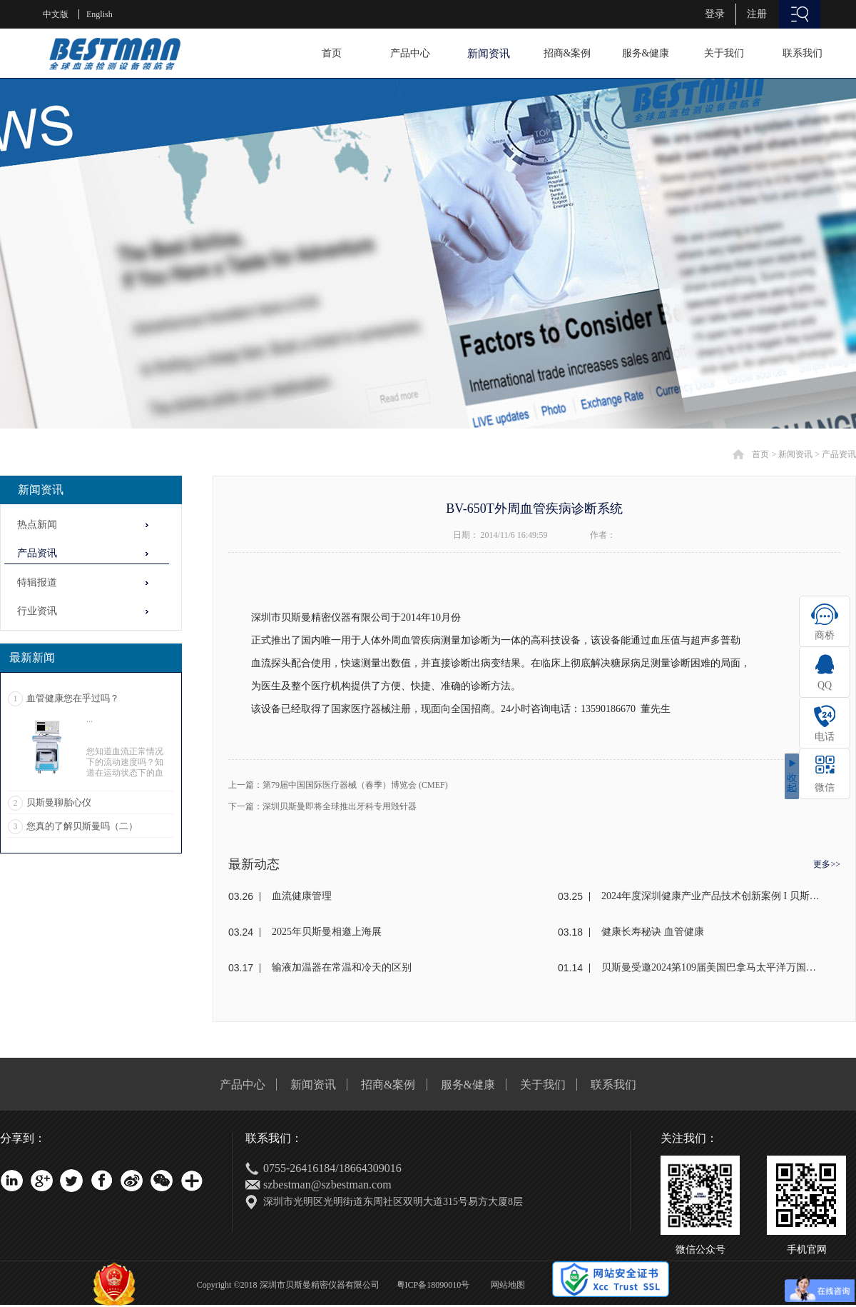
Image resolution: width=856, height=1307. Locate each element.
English (99, 14)
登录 (715, 14)
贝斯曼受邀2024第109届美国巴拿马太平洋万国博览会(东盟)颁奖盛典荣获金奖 (711, 967)
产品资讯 (839, 454)
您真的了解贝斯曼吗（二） (82, 826)
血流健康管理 (302, 896)
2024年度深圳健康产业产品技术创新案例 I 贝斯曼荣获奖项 (711, 896)
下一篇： (322, 806)
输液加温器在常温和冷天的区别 (342, 967)
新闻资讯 (795, 454)
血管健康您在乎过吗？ (72, 698)
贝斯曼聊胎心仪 (58, 802)
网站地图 (505, 1285)
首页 (332, 53)
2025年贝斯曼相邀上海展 (327, 931)
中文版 (55, 14)
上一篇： (338, 785)
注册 (757, 14)
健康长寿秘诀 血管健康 (652, 931)
